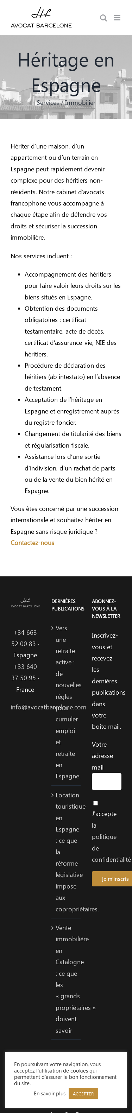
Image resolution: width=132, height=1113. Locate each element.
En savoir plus (49, 1093)
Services (48, 102)
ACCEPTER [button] (83, 1093)
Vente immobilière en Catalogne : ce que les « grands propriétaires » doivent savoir (66, 979)
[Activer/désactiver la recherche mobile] (103, 17)
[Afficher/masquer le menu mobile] (117, 17)
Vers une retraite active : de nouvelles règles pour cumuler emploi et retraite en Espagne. (66, 702)
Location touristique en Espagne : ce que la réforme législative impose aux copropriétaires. (66, 852)
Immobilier (80, 102)
